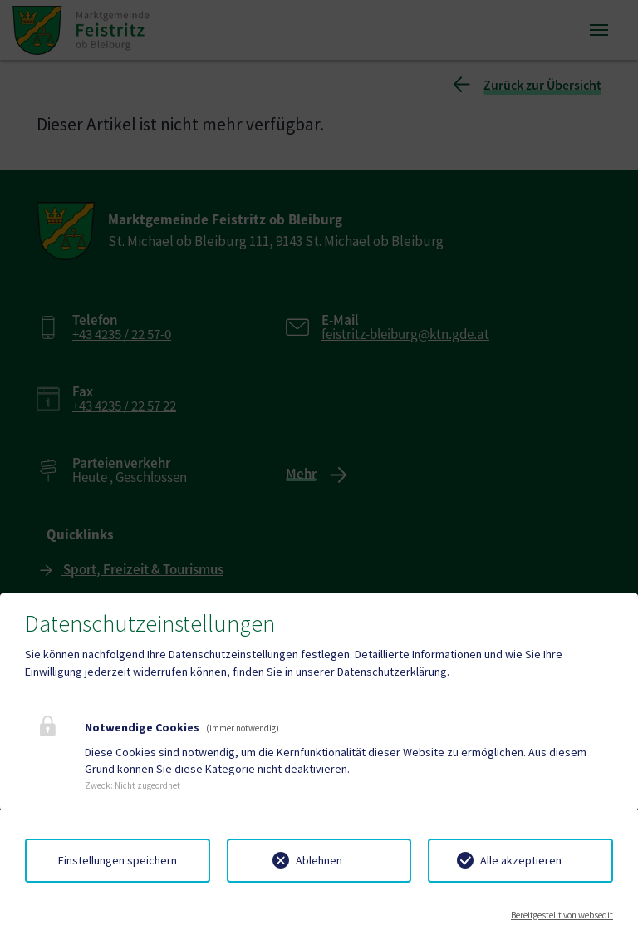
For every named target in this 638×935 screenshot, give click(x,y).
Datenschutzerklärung (392, 671)
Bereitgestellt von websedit (562, 915)
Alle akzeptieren (521, 860)
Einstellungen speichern (117, 860)
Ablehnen (319, 860)
